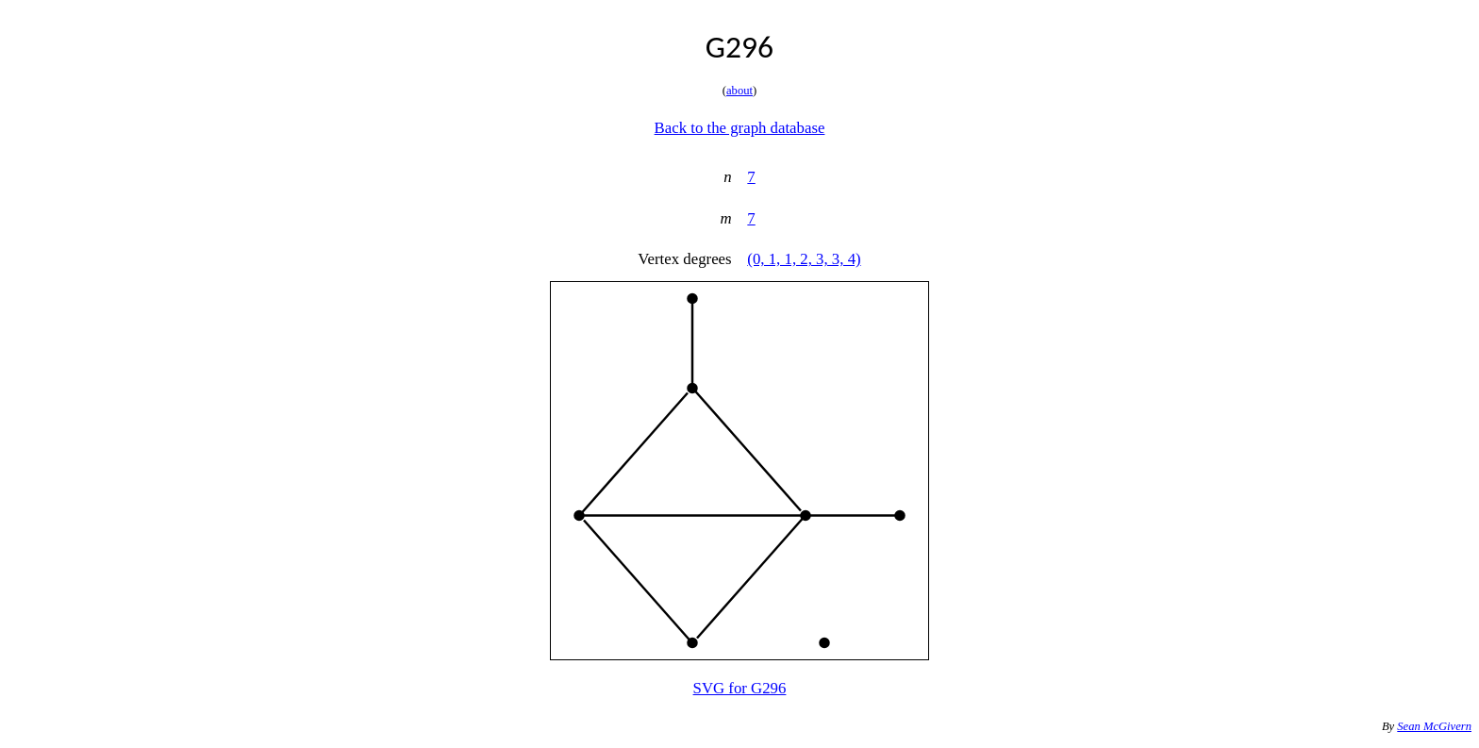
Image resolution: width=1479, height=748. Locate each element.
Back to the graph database (740, 128)
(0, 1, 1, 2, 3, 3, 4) (803, 259)
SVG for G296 (740, 688)
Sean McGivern (1434, 726)
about (739, 90)
